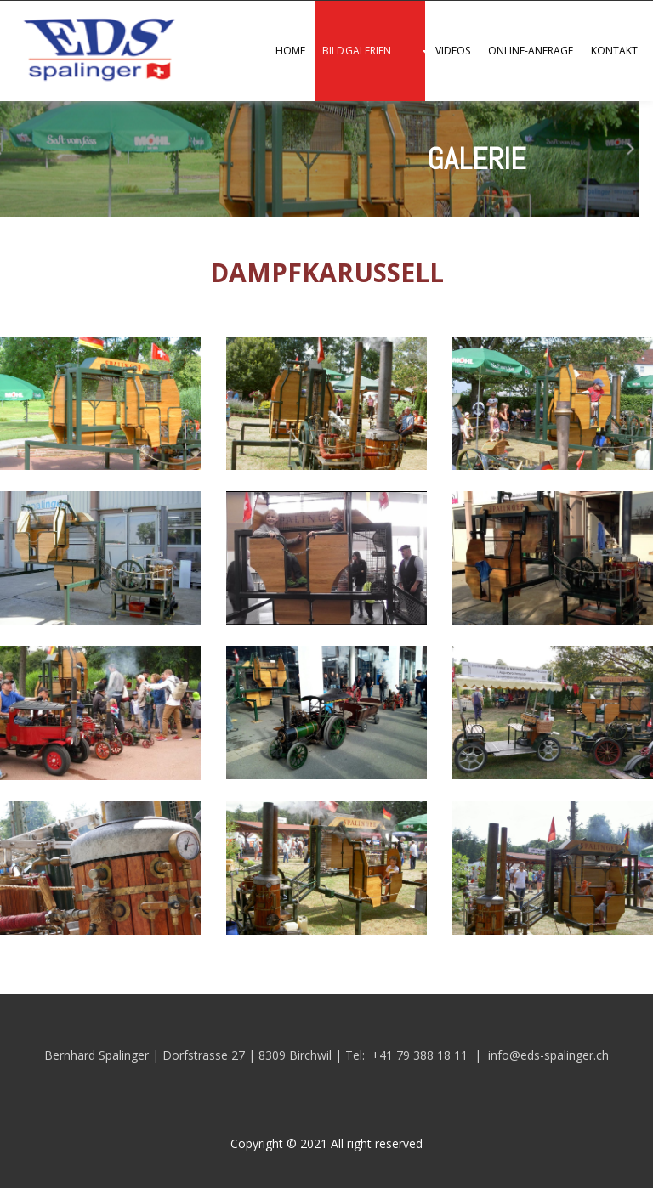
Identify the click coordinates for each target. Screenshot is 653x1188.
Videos (452, 50)
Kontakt (615, 50)
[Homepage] (94, 83)
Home (290, 50)
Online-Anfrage (531, 50)
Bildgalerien (356, 50)
